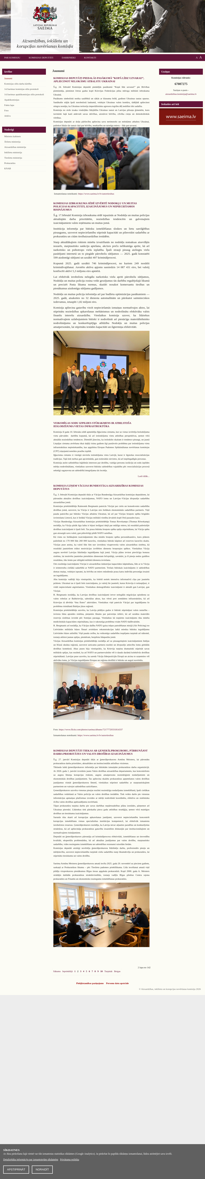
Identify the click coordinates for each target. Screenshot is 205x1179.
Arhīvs (7, 115)
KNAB (7, 168)
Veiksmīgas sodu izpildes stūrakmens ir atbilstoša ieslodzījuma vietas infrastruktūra (92, 425)
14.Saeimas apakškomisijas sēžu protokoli (24, 94)
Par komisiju (12, 57)
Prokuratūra (9, 163)
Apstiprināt (16, 1169)
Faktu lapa (9, 105)
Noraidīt (42, 1169)
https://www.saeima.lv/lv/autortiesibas (96, 193)
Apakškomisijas (11, 99)
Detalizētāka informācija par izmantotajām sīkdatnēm (30, 1159)
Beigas (117, 971)
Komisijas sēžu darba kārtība (17, 83)
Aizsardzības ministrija (15, 147)
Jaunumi (8, 78)
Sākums (57, 971)
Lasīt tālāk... (143, 476)
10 (101, 971)
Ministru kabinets (12, 136)
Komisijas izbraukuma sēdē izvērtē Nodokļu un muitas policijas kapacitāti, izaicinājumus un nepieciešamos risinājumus (95, 206)
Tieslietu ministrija (13, 157)
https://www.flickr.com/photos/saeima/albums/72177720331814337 (91, 729)
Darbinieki (68, 57)
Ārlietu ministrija (12, 141)
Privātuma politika (69, 1159)
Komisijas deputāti (41, 57)
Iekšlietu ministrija (13, 152)
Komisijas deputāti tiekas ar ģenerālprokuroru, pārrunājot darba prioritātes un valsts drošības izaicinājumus (100, 752)
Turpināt (108, 971)
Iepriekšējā (67, 971)
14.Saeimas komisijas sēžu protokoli (21, 89)
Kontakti (90, 57)
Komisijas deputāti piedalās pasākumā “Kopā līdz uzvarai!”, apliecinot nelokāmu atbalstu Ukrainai (98, 80)
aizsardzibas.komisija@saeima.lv (180, 94)
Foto (6, 110)
